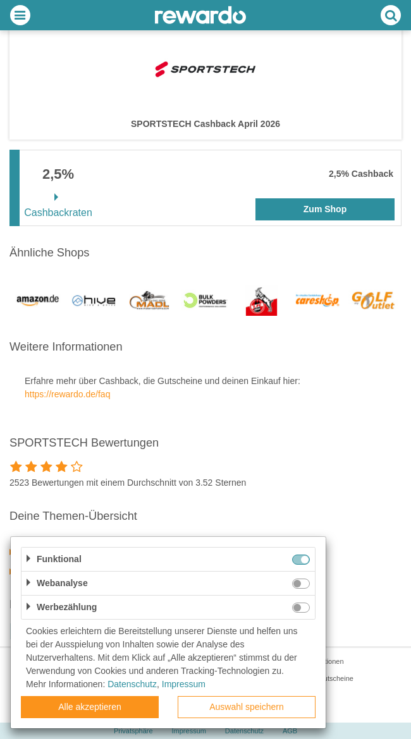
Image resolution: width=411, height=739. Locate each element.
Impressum (184, 684)
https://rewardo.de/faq (67, 394)
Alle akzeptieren (89, 707)
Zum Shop (325, 209)
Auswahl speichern (246, 707)
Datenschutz (132, 684)
